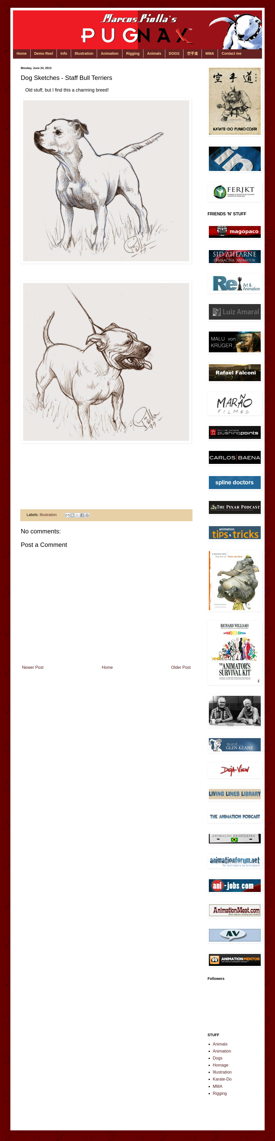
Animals (154, 53)
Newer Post (33, 667)
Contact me (231, 53)
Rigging (133, 53)
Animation (109, 53)
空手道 (192, 53)
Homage (220, 1065)
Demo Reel (43, 53)
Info (63, 53)
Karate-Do (222, 1079)
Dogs (217, 1058)
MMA (209, 53)
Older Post (181, 667)
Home (22, 53)
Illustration (84, 53)
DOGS (174, 53)
